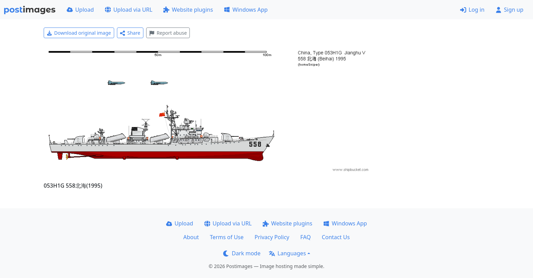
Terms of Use (226, 237)
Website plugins (188, 9)
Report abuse (168, 33)
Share (130, 33)
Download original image (79, 33)
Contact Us (336, 237)
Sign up (509, 9)
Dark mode (241, 253)
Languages (287, 253)
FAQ (305, 237)
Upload (80, 9)
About (191, 237)
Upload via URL (128, 9)
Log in (472, 9)
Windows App (246, 9)
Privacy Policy (271, 237)
